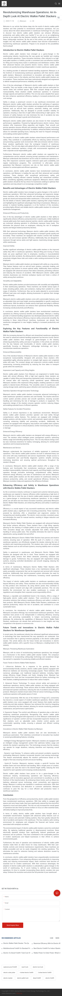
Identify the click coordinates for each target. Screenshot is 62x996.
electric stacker (7, 978)
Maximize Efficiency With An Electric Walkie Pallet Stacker (47, 943)
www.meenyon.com (8, 993)
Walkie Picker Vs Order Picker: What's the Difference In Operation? (47, 953)
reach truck (25, 967)
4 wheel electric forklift (26, 972)
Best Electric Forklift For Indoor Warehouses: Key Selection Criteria (47, 948)
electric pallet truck (22, 978)
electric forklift (49, 978)
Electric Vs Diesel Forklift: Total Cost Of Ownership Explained (16, 953)
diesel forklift (37, 978)
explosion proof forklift (10, 967)
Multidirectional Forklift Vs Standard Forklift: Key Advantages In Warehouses (16, 948)
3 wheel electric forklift (44, 972)
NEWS (57, 938)
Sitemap (19, 993)
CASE (51, 938)
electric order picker (9, 972)
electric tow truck (38, 967)
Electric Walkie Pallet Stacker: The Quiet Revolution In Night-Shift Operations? (16, 943)
